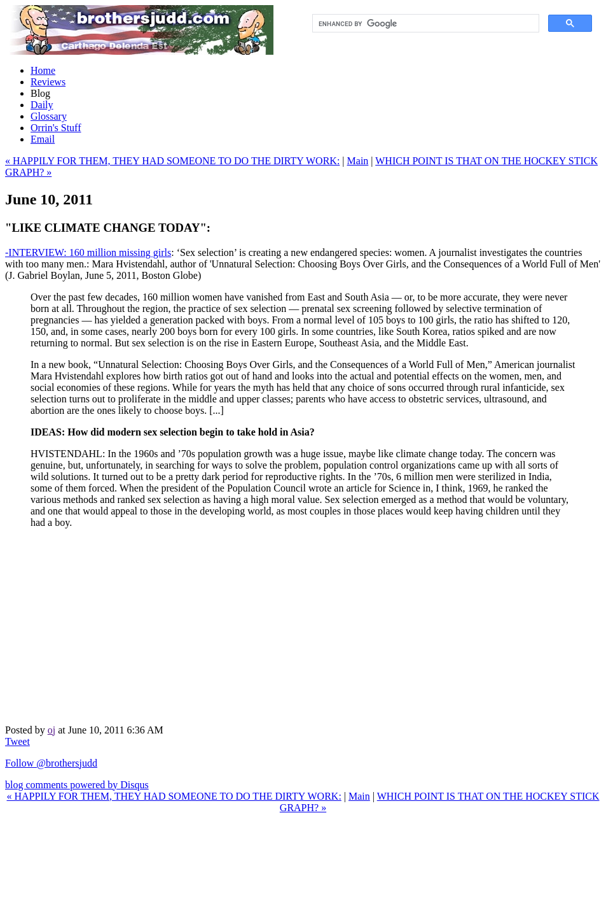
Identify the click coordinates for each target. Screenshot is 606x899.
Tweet (17, 741)
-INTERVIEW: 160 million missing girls (88, 252)
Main (358, 160)
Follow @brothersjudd (51, 763)
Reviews (48, 81)
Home (43, 70)
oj (51, 730)
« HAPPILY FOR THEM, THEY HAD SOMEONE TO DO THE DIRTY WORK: (172, 160)
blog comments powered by (77, 784)
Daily (42, 104)
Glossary (49, 116)
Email (43, 139)
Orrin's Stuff (56, 127)
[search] (425, 23)
